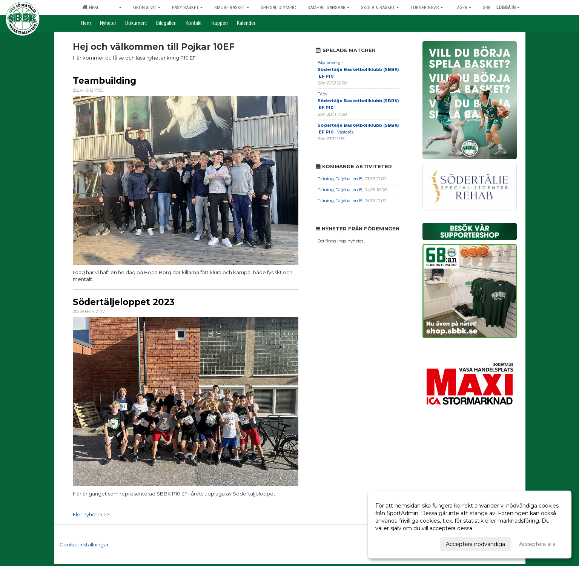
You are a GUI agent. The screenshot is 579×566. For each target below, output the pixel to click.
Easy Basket (187, 7)
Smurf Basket (231, 7)
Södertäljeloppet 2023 (124, 302)
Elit (115, 7)
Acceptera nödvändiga (475, 544)
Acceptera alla (537, 544)
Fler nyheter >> (91, 514)
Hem (90, 7)
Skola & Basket (380, 7)
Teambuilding (104, 80)
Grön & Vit (147, 7)
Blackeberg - (358, 69)
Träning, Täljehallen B (340, 178)
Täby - (358, 100)
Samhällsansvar (328, 7)
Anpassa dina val (396, 543)
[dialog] (469, 524)
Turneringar (426, 7)
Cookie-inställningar (84, 544)
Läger (463, 7)
